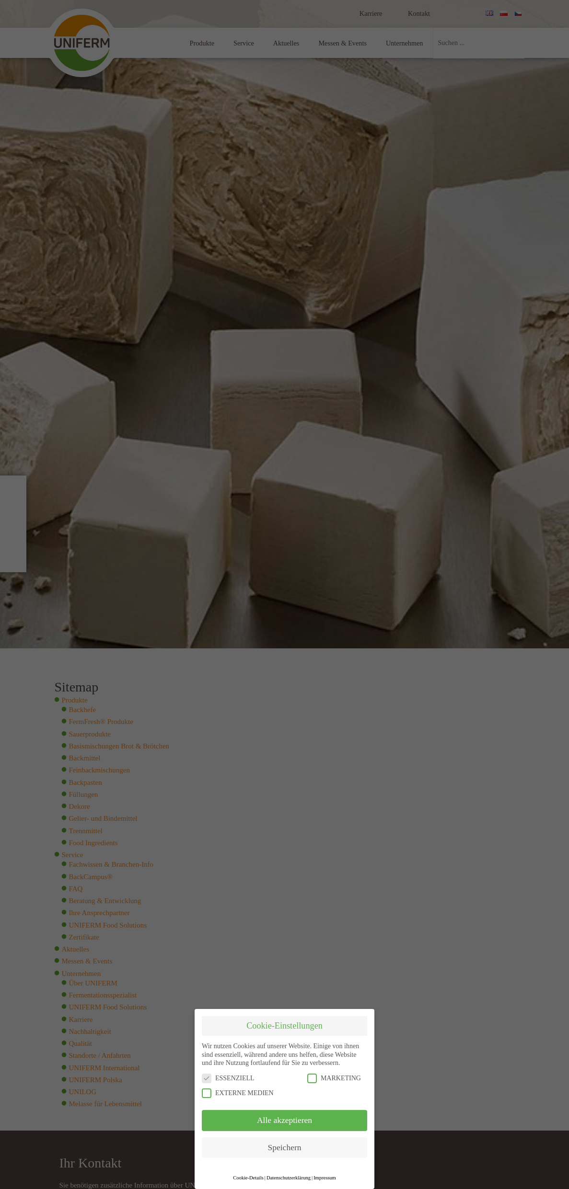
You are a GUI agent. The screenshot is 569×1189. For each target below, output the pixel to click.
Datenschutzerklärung (289, 1177)
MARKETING (334, 1078)
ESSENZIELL (228, 1078)
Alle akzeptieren (284, 1120)
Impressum (325, 1177)
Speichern (285, 1147)
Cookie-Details (248, 1177)
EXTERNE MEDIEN (238, 1093)
